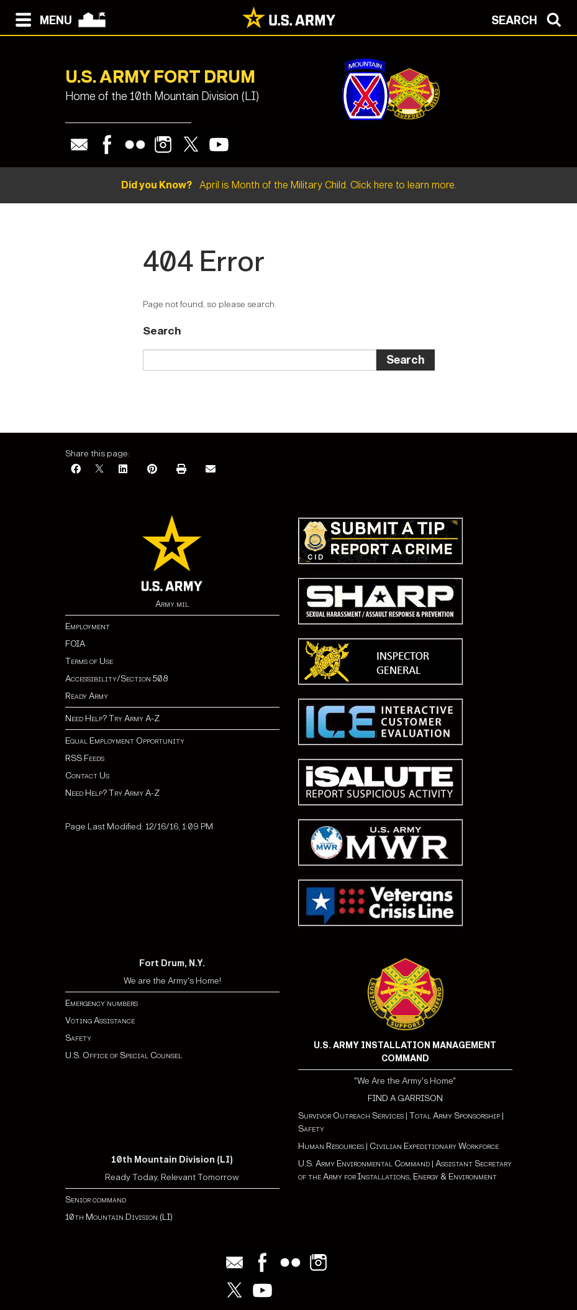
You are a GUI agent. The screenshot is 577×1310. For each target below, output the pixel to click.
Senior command (95, 1199)
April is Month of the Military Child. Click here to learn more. (289, 185)
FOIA (75, 644)
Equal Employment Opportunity (124, 741)
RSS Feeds (84, 758)
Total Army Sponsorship (454, 1115)
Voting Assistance (100, 1020)
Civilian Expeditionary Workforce (434, 1146)
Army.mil (172, 604)
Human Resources (331, 1146)
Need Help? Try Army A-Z (112, 718)
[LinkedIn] (123, 469)
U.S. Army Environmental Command (364, 1163)
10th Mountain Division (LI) (119, 1217)
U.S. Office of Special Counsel (123, 1055)
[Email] (210, 469)
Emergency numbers (101, 1003)
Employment (87, 626)
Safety (78, 1038)
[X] (99, 469)
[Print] (181, 469)
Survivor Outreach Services (351, 1115)
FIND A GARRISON (405, 1098)
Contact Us (87, 775)
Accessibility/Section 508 (116, 678)
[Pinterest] (152, 469)
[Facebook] (75, 469)
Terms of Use (89, 661)
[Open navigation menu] (40, 19)
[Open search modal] (529, 19)
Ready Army (86, 696)
